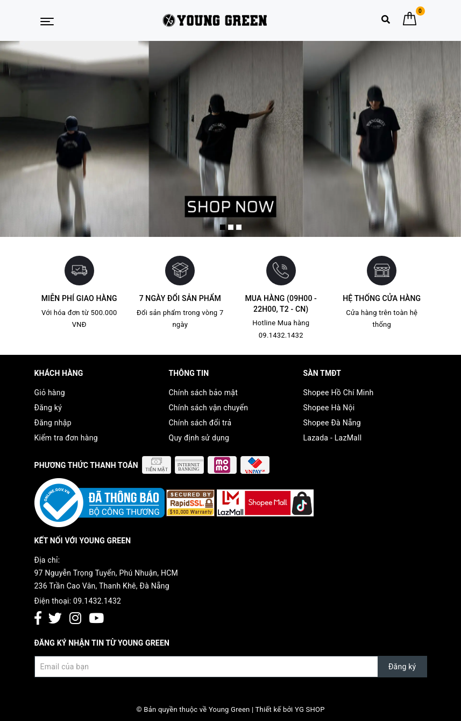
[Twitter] (55, 619)
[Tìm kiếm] (385, 22)
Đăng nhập (53, 422)
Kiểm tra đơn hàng (66, 437)
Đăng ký (48, 407)
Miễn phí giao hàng (79, 298)
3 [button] (239, 227)
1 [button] (222, 227)
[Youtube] (96, 619)
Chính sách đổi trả (200, 422)
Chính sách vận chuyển (209, 407)
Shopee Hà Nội (329, 407)
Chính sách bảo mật (203, 392)
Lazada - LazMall (332, 437)
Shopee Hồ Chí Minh (338, 392)
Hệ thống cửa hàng (382, 298)
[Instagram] (75, 619)
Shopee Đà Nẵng (332, 422)
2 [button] (230, 227)
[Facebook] (37, 619)
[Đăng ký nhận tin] (230, 666)
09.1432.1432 (97, 601)
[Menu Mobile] (47, 20)
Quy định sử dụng (199, 437)
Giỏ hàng (49, 392)
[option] (230, 139)
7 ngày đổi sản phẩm (180, 298)
